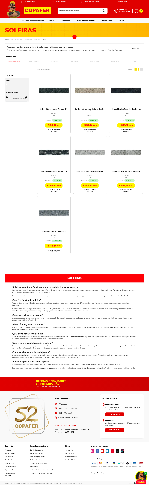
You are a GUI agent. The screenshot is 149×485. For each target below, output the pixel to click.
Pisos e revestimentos (16, 39)
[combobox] (83, 11)
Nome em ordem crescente (134, 61)
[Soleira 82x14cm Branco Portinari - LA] (126, 164)
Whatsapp (61, 404)
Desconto (74, 61)
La (9, 85)
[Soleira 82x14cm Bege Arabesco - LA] (90, 164)
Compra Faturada (59, 2)
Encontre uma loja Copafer (90, 2)
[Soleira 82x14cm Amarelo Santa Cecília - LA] (90, 103)
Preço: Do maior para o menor (94, 61)
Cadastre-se (124, 11)
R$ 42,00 (16, 99)
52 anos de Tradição (28, 2)
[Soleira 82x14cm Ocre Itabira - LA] (54, 225)
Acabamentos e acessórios (32, 39)
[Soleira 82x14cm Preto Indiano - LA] (54, 164)
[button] (16, 81)
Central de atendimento (66, 417)
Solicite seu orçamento (66, 409)
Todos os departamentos (34, 20)
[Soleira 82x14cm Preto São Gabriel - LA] (126, 103)
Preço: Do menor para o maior (114, 61)
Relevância (14, 61)
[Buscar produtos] (103, 11)
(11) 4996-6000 (63, 413)
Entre (121, 10)
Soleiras (44, 39)
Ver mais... (136, 49)
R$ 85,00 (22, 99)
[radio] (137, 69)
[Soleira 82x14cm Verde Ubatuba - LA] (54, 103)
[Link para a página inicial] (7, 40)
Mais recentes (54, 61)
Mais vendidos (34, 61)
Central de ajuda (121, 2)
